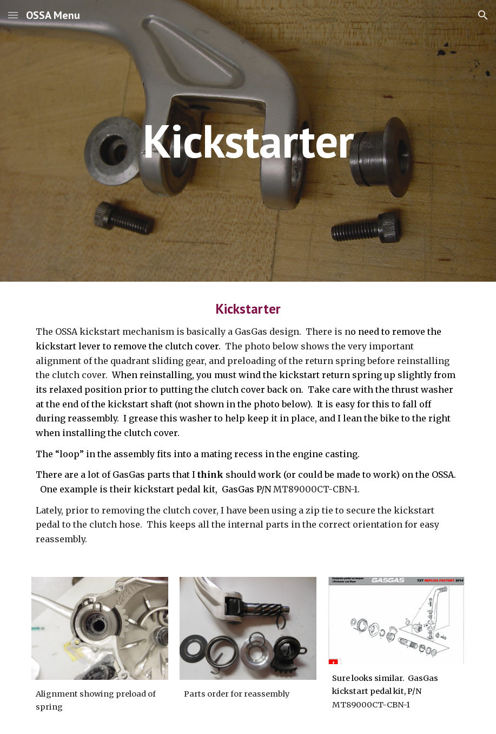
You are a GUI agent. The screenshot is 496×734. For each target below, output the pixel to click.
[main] (248, 140)
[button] (13, 15)
